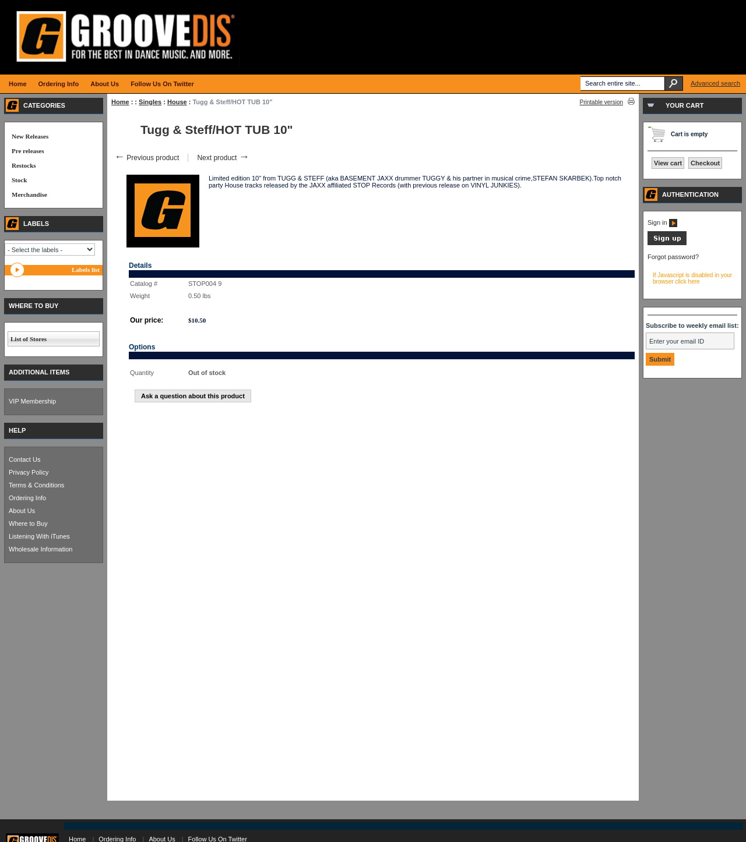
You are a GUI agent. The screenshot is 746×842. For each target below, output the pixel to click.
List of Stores (28, 338)
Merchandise (29, 194)
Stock (19, 179)
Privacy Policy (28, 472)
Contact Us (24, 459)
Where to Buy (28, 523)
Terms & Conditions (36, 485)
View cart (668, 163)
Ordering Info (27, 497)
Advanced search (715, 83)
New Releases (30, 136)
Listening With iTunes (39, 536)
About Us (22, 510)
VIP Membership (32, 401)
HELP (17, 430)
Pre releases (28, 150)
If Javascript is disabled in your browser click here (692, 278)
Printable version (601, 102)
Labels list (86, 269)
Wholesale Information (40, 549)
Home (120, 101)
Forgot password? (673, 256)
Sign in (662, 222)
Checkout (705, 163)
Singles (150, 101)
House (177, 101)
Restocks (24, 165)
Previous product (146, 158)
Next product (223, 158)
